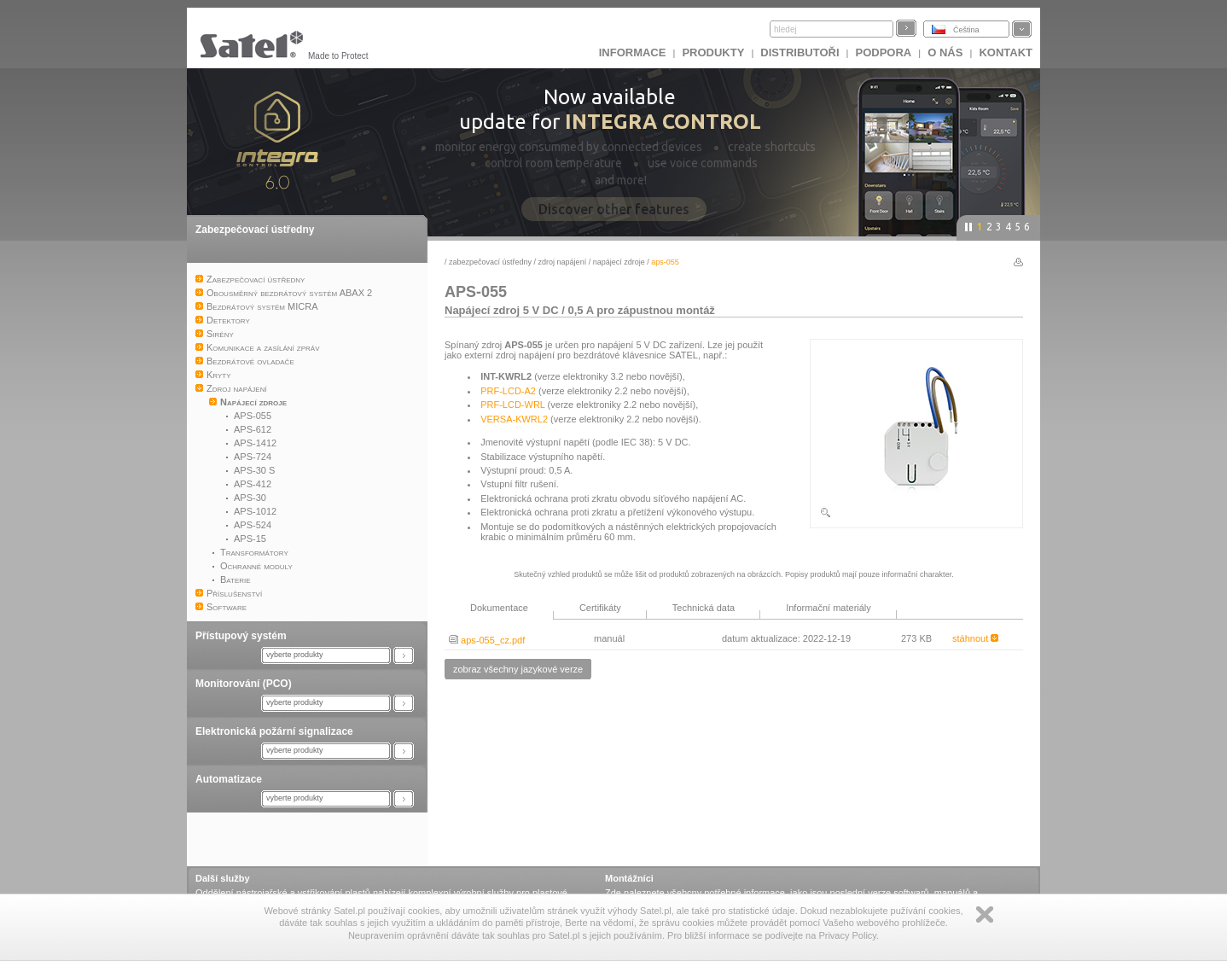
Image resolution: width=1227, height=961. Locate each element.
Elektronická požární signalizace (274, 731)
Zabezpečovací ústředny (254, 230)
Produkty (713, 52)
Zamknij (984, 914)
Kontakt (1005, 52)
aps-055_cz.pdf (487, 640)
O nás (945, 52)
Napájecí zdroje (619, 262)
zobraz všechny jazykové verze (518, 669)
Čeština (966, 30)
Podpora (884, 52)
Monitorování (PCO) (243, 684)
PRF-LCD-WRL (512, 404)
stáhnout (975, 638)
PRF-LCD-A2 (508, 391)
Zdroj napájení (562, 262)
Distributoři (799, 52)
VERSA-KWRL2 (514, 419)
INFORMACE (632, 52)
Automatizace (228, 779)
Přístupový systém (241, 636)
